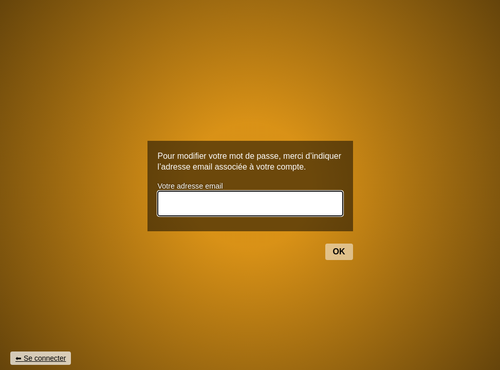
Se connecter (45, 358)
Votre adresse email (190, 186)
